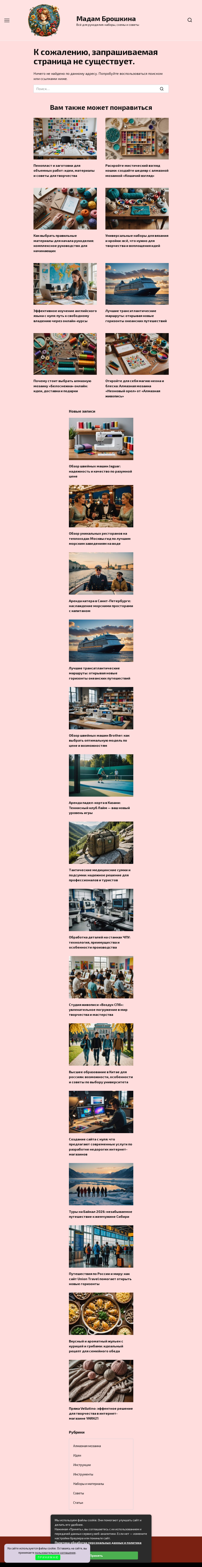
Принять (96, 1555)
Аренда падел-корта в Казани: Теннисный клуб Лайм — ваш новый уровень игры (99, 801)
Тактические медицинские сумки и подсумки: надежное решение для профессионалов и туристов (100, 867)
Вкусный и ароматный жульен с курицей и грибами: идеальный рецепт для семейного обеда (96, 1334)
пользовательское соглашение (55, 1552)
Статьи (78, 1490)
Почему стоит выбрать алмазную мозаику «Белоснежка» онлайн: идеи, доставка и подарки (62, 383)
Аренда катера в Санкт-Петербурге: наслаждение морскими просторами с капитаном (101, 601)
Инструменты (83, 1461)
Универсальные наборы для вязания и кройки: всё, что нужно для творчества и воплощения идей (136, 239)
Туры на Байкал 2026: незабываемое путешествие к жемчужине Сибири (100, 1203)
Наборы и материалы (88, 1471)
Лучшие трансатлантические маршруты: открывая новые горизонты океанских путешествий (136, 314)
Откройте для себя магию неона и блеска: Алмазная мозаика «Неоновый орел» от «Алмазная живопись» (134, 385)
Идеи (77, 1443)
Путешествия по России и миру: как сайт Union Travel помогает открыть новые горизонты (100, 1267)
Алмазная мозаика (87, 1433)
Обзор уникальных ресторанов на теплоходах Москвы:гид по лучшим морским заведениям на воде (100, 534)
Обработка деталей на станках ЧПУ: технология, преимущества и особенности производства (99, 934)
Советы (78, 1480)
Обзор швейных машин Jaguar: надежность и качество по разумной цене (100, 467)
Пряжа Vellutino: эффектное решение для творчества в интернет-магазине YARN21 (101, 1401)
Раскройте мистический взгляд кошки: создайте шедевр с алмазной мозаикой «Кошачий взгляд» (137, 170)
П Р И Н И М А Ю (48, 1557)
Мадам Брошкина (106, 18)
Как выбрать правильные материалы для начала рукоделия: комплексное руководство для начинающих (63, 242)
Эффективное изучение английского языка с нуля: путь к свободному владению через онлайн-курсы (65, 314)
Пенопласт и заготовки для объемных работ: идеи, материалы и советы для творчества (64, 170)
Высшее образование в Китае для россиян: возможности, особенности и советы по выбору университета (101, 1067)
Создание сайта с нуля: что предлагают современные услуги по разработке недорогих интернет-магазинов (100, 1136)
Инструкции (82, 1452)
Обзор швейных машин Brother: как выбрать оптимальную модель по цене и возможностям (99, 734)
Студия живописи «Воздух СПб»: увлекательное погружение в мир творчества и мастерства (98, 1001)
